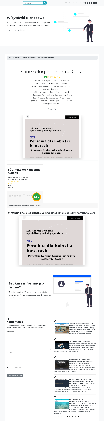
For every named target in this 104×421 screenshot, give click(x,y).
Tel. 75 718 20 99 (13, 181)
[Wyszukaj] (32, 3)
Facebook (66, 416)
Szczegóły (52, 109)
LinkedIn (76, 416)
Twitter (70, 416)
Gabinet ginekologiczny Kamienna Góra (71, 212)
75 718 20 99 (53, 77)
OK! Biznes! (90, 4)
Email (9, 360)
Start (65, 4)
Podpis (9, 352)
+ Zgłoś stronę (76, 4)
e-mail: (10, 183)
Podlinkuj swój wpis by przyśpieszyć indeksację (25, 205)
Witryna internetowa (14, 367)
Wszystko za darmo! (17, 30)
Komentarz (10, 331)
